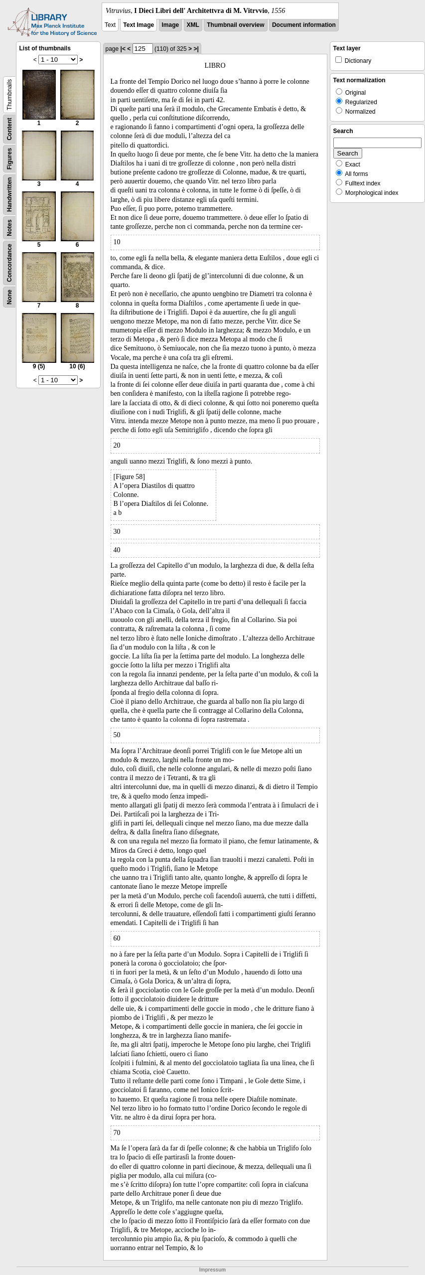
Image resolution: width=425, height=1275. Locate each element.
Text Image (138, 24)
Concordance (9, 263)
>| (195, 48)
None (9, 297)
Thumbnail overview (235, 24)
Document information (304, 24)
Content (9, 129)
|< (123, 48)
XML (193, 24)
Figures (9, 158)
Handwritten (9, 194)
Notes (9, 227)
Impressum (212, 1270)
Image (170, 24)
